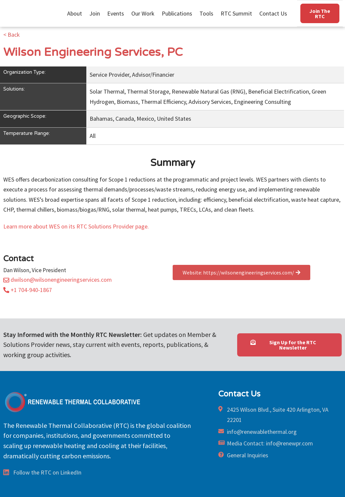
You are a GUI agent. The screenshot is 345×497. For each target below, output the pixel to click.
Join (96, 13)
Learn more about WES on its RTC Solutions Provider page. (76, 226)
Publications (178, 13)
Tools (208, 13)
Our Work (144, 13)
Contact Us (273, 13)
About (76, 13)
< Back (11, 34)
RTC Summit (238, 13)
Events (117, 13)
